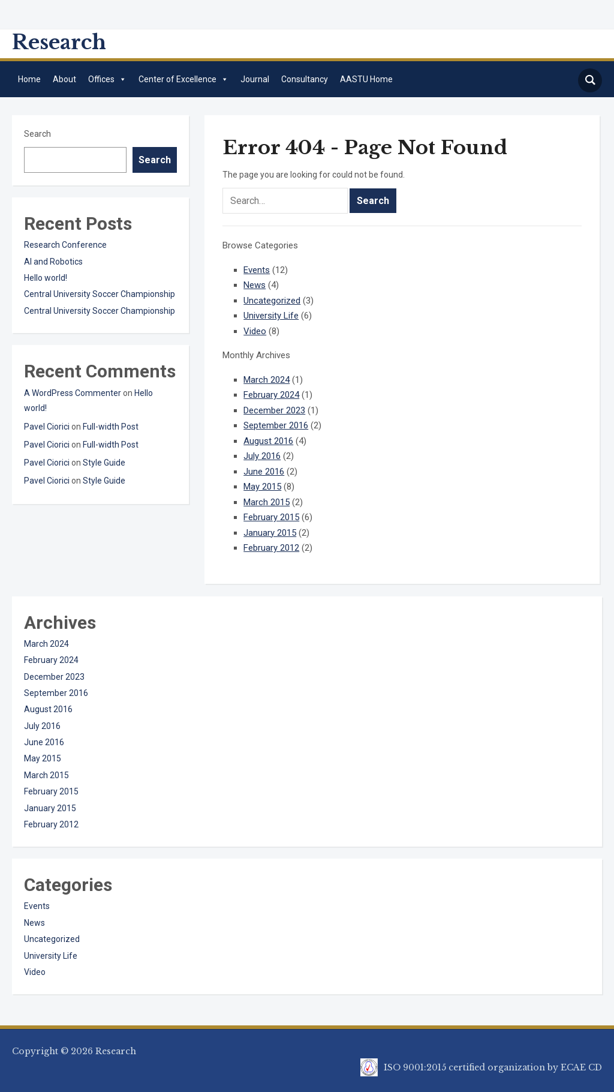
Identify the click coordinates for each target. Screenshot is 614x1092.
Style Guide (104, 462)
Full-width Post (111, 426)
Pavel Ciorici (47, 426)
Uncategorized (271, 300)
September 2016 (275, 425)
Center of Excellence (183, 79)
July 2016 (262, 456)
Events (256, 270)
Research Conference (65, 245)
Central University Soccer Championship (99, 294)
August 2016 (268, 441)
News (254, 285)
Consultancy (304, 79)
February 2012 (271, 547)
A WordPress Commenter (72, 393)
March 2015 (266, 502)
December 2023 (274, 410)
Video (254, 331)
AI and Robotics (53, 261)
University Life (271, 315)
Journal (254, 79)
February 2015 (271, 517)
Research (59, 42)
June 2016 (263, 471)
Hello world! (45, 278)
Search (37, 134)
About (64, 79)
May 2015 (262, 486)
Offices (107, 79)
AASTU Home (366, 79)
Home (29, 79)
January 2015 (269, 532)
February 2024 (271, 394)
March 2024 (266, 379)
